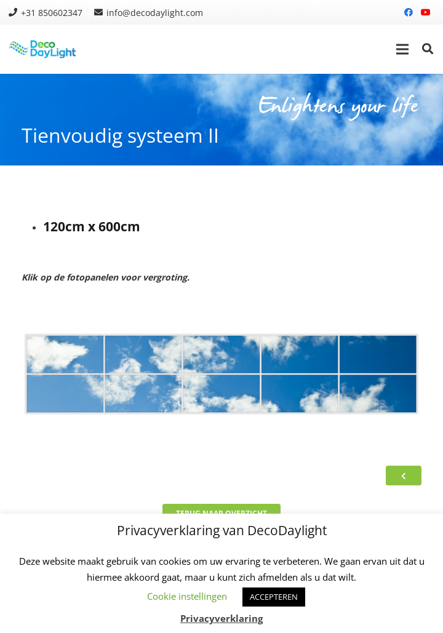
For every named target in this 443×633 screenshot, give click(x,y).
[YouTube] (425, 12)
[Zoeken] (427, 49)
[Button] (403, 475)
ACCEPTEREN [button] (274, 596)
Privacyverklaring (221, 618)
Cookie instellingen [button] (187, 596)
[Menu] (402, 49)
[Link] (43, 49)
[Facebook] (408, 12)
